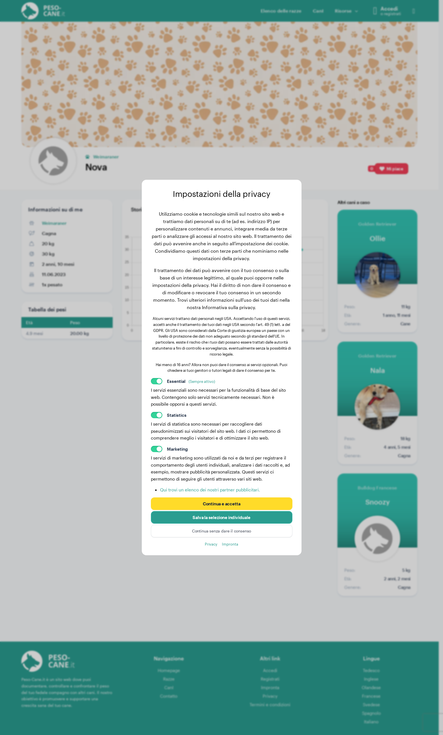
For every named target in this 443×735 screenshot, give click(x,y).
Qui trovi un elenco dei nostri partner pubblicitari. (210, 489)
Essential (191, 381)
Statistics (177, 415)
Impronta (230, 544)
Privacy (211, 544)
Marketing (177, 449)
